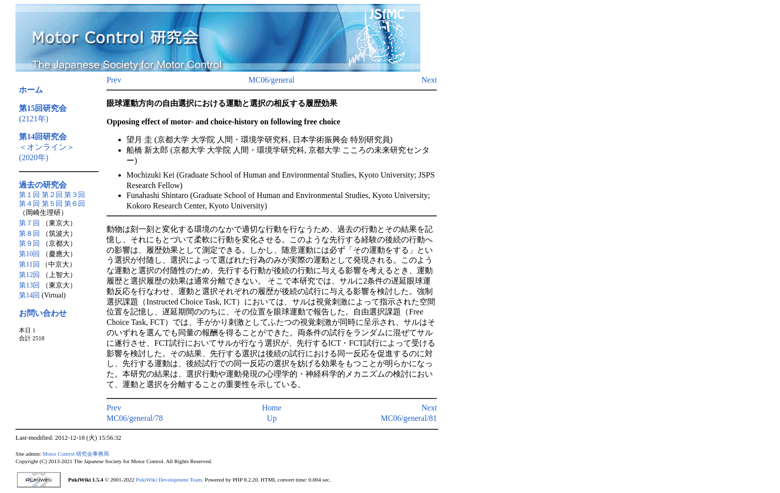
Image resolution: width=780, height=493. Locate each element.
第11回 (29, 264)
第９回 (29, 243)
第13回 (29, 285)
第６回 (74, 203)
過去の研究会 (43, 185)
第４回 (29, 203)
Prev (113, 80)
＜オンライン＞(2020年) (47, 147)
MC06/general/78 (134, 418)
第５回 (52, 203)
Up (272, 418)
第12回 (29, 275)
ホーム (31, 90)
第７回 (29, 223)
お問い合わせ (43, 313)
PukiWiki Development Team (169, 480)
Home (272, 407)
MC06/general (271, 80)
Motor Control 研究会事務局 (75, 454)
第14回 (29, 295)
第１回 (29, 194)
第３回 (74, 194)
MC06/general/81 (409, 418)
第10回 (29, 254)
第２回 (52, 194)
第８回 (29, 233)
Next (429, 80)
